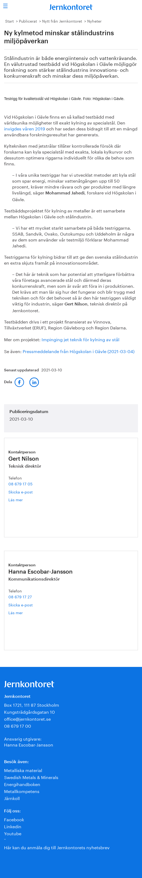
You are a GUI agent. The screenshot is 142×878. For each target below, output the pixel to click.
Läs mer (21, 499)
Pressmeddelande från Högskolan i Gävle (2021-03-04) (78, 350)
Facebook (14, 819)
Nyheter (94, 21)
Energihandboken (22, 783)
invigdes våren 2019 (24, 128)
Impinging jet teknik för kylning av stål (80, 339)
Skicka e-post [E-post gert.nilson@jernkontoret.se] (20, 492)
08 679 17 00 (17, 725)
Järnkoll (12, 797)
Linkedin (12, 826)
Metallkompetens (21, 790)
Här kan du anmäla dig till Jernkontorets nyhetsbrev (57, 847)
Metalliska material (23, 769)
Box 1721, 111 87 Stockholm (31, 704)
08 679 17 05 (20, 483)
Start (9, 21)
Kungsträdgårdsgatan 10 (29, 711)
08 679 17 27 (20, 596)
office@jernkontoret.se (27, 718)
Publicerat (28, 21)
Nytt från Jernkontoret (62, 21)
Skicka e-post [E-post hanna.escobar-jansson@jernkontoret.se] (20, 604)
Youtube (12, 833)
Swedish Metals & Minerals (31, 776)
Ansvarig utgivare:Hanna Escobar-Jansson (28, 741)
